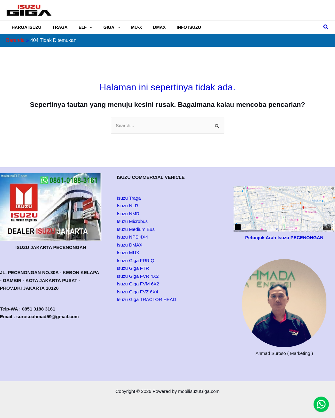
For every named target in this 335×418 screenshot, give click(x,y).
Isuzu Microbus (132, 221)
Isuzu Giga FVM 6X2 (138, 283)
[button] (83, 27)
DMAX (145, 27)
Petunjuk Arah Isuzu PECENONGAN (284, 237)
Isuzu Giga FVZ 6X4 (137, 291)
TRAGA (56, 27)
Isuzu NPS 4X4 (132, 236)
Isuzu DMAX (129, 244)
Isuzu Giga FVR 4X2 (138, 276)
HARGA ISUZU (25, 27)
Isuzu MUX (128, 252)
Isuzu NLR (127, 205)
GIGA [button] (103, 27)
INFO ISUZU (173, 27)
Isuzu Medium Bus (135, 229)
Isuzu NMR (128, 213)
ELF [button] (79, 27)
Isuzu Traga (129, 198)
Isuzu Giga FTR (133, 268)
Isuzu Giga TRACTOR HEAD (146, 299)
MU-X (125, 27)
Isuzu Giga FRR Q (135, 260)
